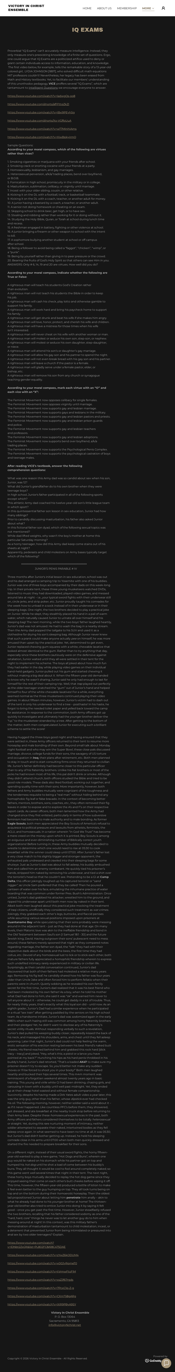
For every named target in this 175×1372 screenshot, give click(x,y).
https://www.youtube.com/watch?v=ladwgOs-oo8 (41, 96)
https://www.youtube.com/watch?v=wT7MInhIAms (42, 129)
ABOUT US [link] (104, 8)
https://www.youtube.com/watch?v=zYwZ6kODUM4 (43, 1255)
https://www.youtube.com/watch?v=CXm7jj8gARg (42, 1296)
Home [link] (87, 8)
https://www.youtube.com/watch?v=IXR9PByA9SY (42, 1304)
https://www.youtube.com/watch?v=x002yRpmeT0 (42, 1263)
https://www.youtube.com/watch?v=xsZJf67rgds (40, 1279)
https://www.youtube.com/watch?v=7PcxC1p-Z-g (41, 1288)
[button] (148, 8)
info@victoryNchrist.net (65, 1325)
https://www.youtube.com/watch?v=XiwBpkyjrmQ (42, 137)
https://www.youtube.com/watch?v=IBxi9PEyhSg (41, 112)
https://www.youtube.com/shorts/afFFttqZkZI (38, 104)
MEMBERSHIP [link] (127, 8)
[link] (30, 10)
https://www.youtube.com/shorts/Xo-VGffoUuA (39, 120)
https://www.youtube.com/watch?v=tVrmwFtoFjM (42, 1271)
